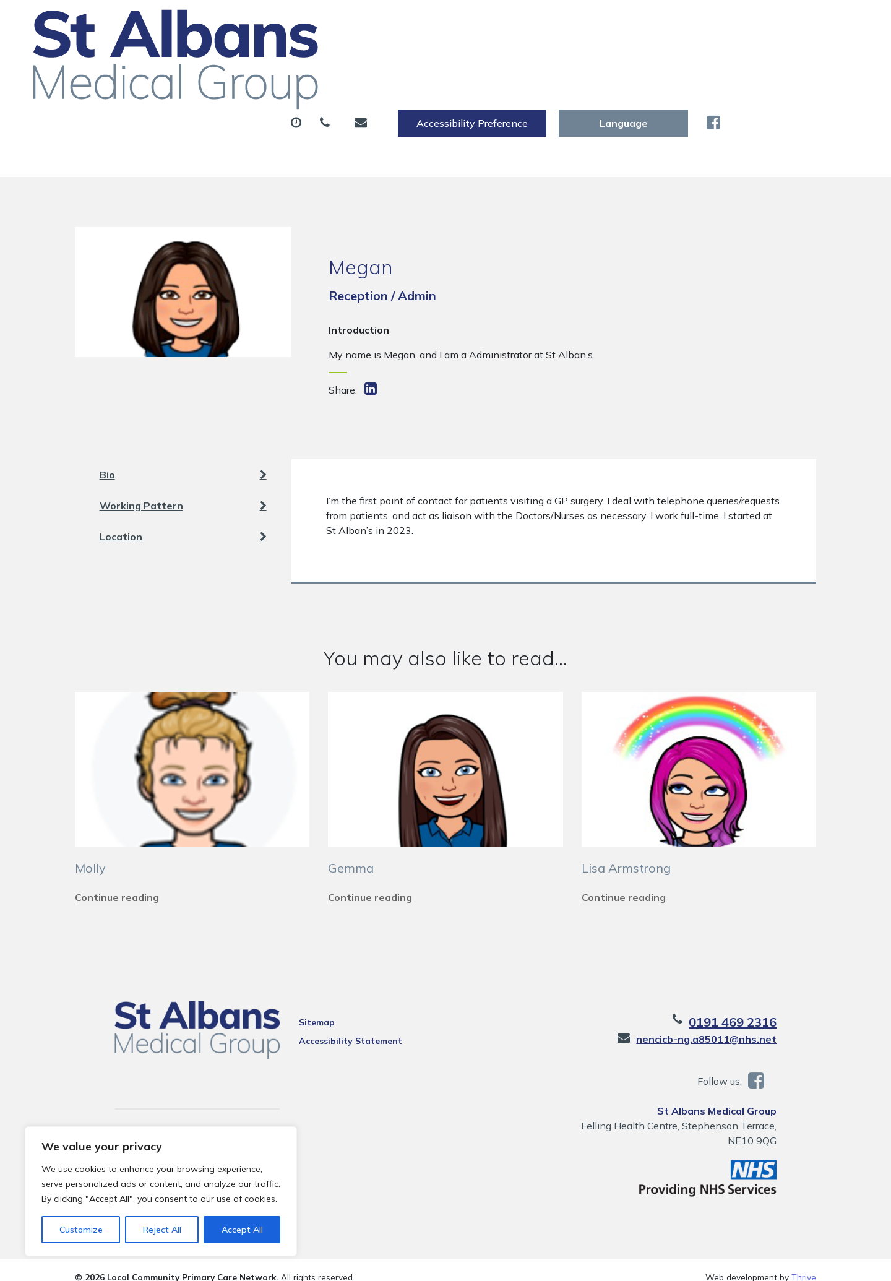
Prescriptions (433, 61)
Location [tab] (183, 507)
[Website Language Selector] (760, 23)
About (213, 61)
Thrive (803, 1262)
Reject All (162, 1229)
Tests (630, 61)
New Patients (716, 61)
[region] (161, 1191)
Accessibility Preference (609, 23)
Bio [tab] (183, 445)
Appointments (318, 61)
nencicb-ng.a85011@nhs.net (746, 1024)
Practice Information (387, 104)
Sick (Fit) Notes (541, 61)
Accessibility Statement (333, 1026)
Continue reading (117, 882)
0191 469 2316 (772, 1007)
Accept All (242, 1229)
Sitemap (299, 1007)
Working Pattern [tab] (183, 476)
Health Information (244, 104)
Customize (81, 1229)
